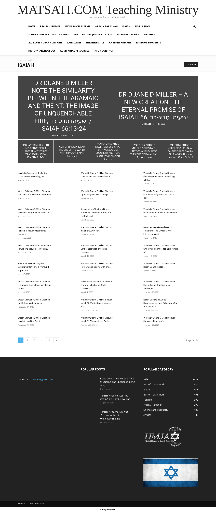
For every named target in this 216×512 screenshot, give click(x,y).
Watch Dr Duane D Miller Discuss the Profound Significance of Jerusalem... (159, 285)
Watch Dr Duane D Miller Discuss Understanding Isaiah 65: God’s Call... (159, 194)
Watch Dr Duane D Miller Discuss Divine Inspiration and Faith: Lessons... (97, 248)
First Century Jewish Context (93, 34)
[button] (194, 26)
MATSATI (56, 135)
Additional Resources (74, 50)
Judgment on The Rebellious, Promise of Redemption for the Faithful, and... (96, 212)
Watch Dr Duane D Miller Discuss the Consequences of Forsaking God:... (159, 176)
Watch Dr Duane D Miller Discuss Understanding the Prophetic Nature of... (160, 248)
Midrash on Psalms (77, 26)
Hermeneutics (95, 42)
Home (31, 26)
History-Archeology (41, 50)
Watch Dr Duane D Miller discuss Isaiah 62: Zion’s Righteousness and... (96, 303)
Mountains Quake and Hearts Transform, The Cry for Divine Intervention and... (157, 230)
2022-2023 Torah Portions (45, 42)
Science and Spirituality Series (48, 34)
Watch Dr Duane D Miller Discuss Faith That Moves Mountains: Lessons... (34, 230)
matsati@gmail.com (42, 379)
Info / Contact (104, 50)
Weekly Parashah (106, 26)
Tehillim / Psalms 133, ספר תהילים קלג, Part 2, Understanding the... (114, 415)
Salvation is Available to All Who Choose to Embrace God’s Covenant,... (96, 285)
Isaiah (126, 26)
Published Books (128, 34)
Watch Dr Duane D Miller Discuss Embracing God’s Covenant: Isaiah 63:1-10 (34, 285)
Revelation (142, 26)
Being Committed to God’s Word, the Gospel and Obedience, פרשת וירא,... (117, 382)
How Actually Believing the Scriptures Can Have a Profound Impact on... (33, 267)
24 (49, 340)
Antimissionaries (120, 42)
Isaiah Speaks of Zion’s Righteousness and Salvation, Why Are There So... (160, 303)
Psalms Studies (50, 26)
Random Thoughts (148, 42)
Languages (74, 42)
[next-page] (56, 340)
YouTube (149, 34)
